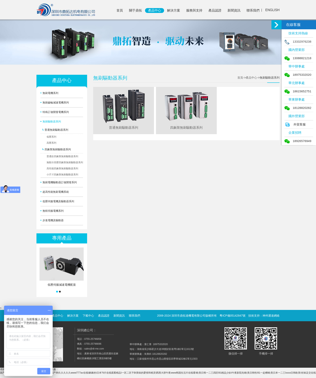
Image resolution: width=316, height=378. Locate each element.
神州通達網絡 (271, 315)
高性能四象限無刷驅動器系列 (62, 168)
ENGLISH (272, 10)
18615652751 (297, 91)
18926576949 (297, 141)
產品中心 (154, 10)
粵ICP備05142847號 (233, 315)
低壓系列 (51, 136)
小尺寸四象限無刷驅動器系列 (62, 174)
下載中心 (88, 315)
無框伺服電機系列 (53, 210)
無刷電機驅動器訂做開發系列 (60, 182)
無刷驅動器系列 (52, 121)
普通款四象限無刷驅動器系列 (62, 156)
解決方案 (173, 10)
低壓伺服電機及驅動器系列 (58, 201)
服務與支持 (194, 10)
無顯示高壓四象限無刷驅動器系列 (65, 162)
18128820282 (297, 108)
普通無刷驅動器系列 (56, 129)
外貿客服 (295, 124)
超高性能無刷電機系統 (56, 191)
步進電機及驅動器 (53, 220)
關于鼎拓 (135, 10)
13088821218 (297, 58)
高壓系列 (51, 142)
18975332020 (297, 74)
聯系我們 (253, 10)
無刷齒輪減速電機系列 (56, 102)
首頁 (119, 10)
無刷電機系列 (50, 93)
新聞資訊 (233, 10)
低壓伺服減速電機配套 (62, 284)
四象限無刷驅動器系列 (58, 149)
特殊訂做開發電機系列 (56, 112)
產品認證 (214, 10)
